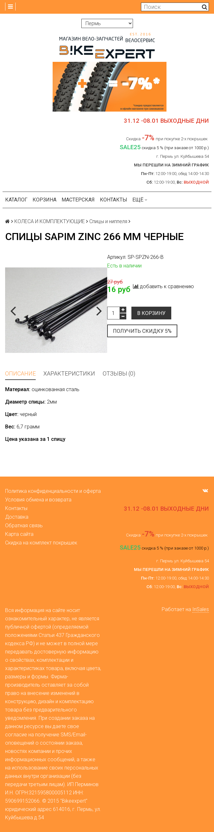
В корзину (151, 313)
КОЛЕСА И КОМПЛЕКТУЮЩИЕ (49, 221)
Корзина (44, 200)
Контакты (113, 200)
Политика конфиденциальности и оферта (53, 491)
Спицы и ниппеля (108, 221)
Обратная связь (24, 525)
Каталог (16, 200)
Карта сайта (19, 534)
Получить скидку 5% (142, 331)
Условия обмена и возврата (38, 500)
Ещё (139, 200)
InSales (200, 609)
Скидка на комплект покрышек (41, 543)
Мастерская (78, 200)
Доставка (16, 517)
